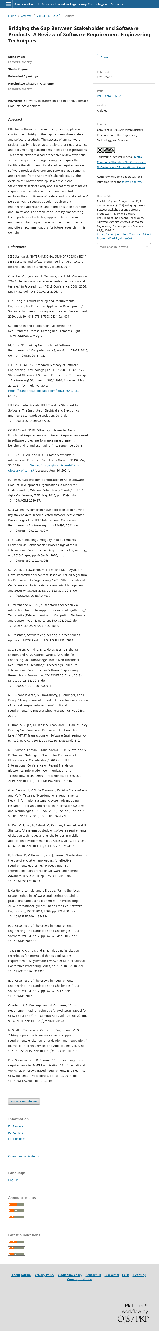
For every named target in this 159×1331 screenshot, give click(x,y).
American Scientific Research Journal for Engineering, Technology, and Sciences (68, 4)
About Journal (21, 1275)
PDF (105, 57)
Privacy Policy (44, 1275)
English (13, 1180)
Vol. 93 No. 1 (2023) (48, 16)
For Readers (15, 1126)
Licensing (139, 1275)
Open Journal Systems (23, 1156)
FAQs (125, 1275)
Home (12, 16)
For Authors (15, 1132)
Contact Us (93, 1275)
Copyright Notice (79, 1279)
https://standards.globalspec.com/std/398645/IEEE (44, 391)
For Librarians (16, 1139)
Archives (26, 16)
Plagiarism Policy (70, 1275)
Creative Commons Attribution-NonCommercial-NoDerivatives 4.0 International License (121, 162)
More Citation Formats (114, 247)
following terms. (132, 182)
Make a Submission (24, 1101)
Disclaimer (112, 1275)
